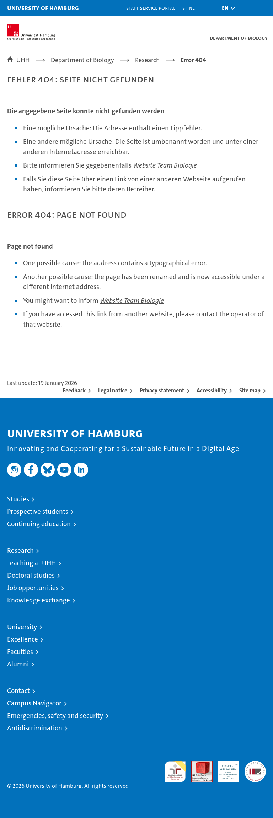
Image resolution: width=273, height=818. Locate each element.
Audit (198, 764)
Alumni (18, 664)
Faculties (20, 651)
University (22, 626)
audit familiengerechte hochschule (175, 771)
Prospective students (37, 511)
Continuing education (39, 523)
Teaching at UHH (31, 562)
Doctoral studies (31, 575)
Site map (250, 390)
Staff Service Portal (150, 7)
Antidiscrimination (34, 728)
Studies (18, 499)
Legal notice (112, 390)
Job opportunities (33, 587)
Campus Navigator (34, 703)
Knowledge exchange (38, 600)
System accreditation (255, 768)
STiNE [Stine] (188, 7)
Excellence (22, 639)
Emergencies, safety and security (55, 715)
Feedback (74, 390)
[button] (227, 8)
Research (20, 550)
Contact (18, 690)
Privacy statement (162, 390)
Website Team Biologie (165, 165)
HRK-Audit (224, 768)
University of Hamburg (43, 7)
